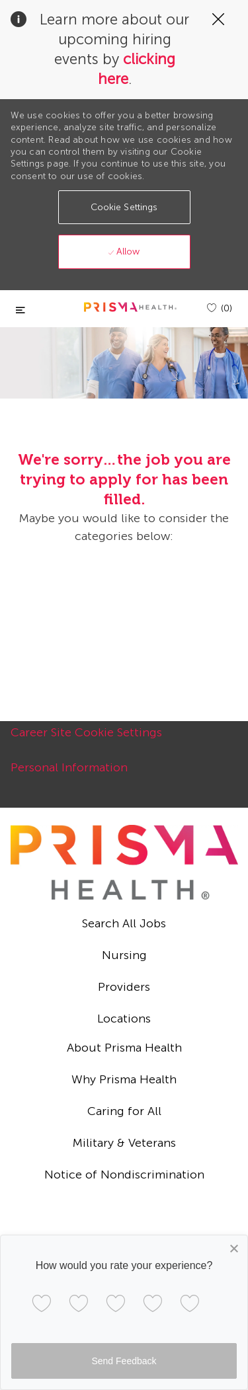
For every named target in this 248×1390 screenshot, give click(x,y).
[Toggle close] (20, 310)
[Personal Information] (69, 775)
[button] (124, 207)
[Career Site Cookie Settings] (86, 739)
